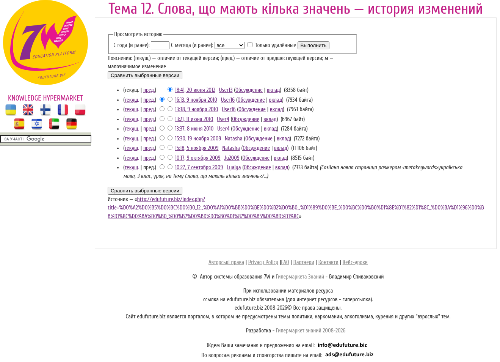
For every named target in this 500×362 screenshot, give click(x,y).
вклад (273, 90)
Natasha (234, 138)
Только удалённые (275, 45)
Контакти (328, 262)
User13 (226, 90)
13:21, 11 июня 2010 (194, 119)
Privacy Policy (263, 262)
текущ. (132, 100)
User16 (228, 100)
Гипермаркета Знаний (300, 277)
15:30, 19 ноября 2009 (198, 138)
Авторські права (226, 262)
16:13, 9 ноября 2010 (196, 100)
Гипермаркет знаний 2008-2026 (310, 330)
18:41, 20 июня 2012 (195, 90)
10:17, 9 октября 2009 (198, 158)
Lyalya (234, 167)
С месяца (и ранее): (192, 45)
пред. (149, 90)
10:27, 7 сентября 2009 (199, 167)
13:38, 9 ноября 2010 (196, 109)
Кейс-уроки (355, 262)
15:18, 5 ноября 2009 (197, 148)
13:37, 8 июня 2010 (194, 129)
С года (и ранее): (131, 45)
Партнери (303, 262)
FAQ (285, 262)
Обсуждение (249, 90)
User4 (223, 119)
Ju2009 (231, 158)
